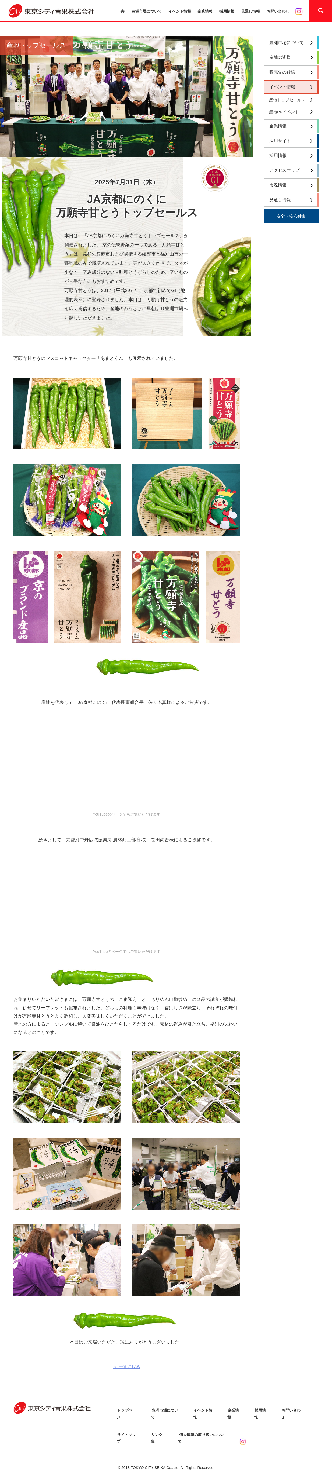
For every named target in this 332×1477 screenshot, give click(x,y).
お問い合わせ (278, 11)
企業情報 (205, 11)
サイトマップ (127, 1428)
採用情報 (226, 11)
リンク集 (158, 1428)
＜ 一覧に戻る (126, 1366)
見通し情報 (250, 11)
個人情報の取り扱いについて (202, 1428)
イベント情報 (179, 11)
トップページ (127, 1410)
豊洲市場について (147, 11)
